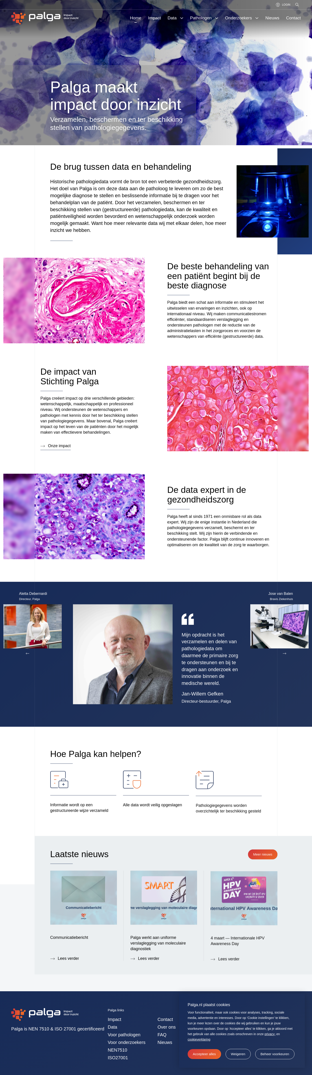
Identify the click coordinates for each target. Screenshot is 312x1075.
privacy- (269, 1034)
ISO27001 (118, 1057)
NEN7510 (117, 1050)
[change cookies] (275, 1054)
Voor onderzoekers (126, 1042)
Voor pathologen (124, 1034)
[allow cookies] (204, 1054)
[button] (238, 1054)
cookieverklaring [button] (199, 1039)
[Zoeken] (297, 4)
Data (112, 1027)
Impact (114, 1019)
